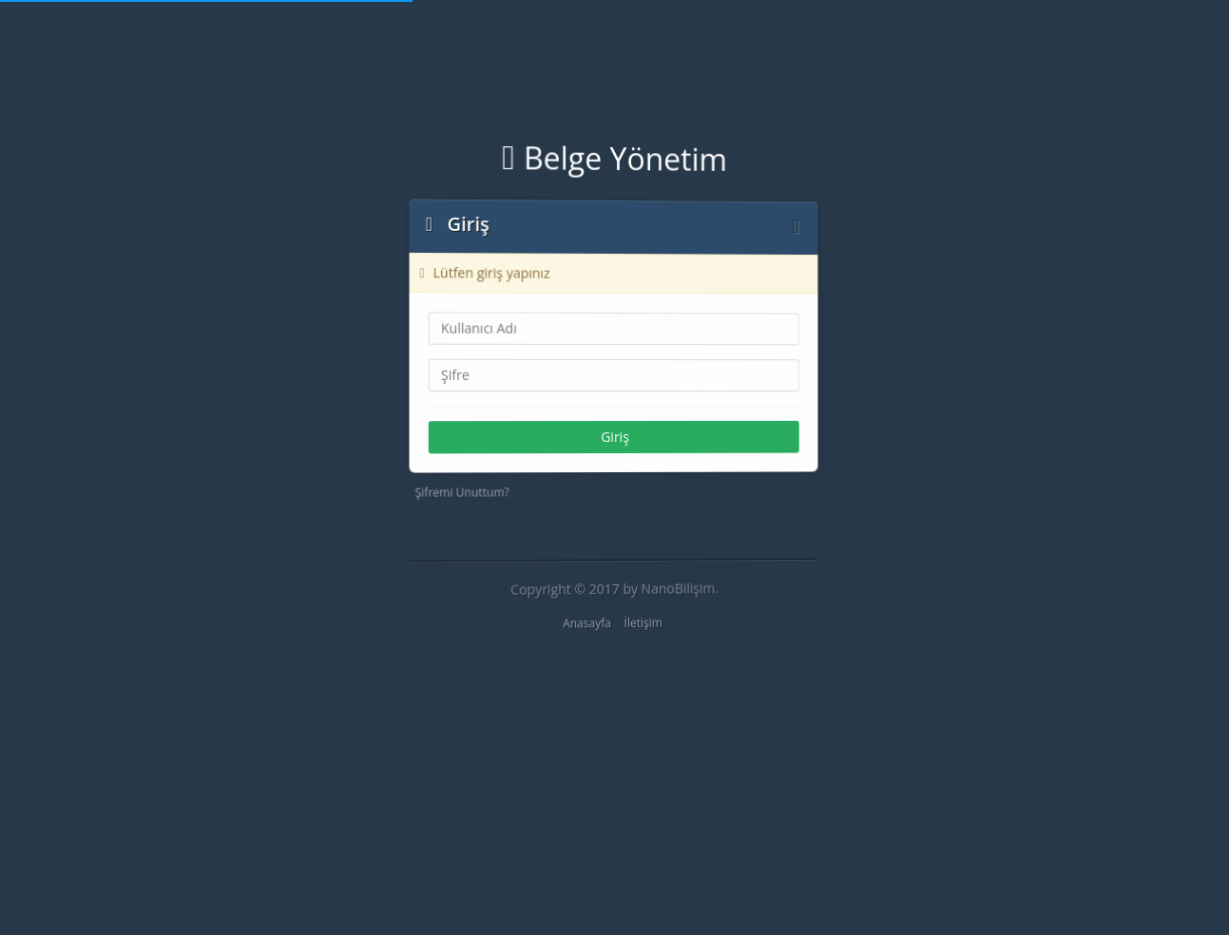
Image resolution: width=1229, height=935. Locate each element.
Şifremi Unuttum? (461, 493)
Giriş (615, 437)
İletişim (643, 622)
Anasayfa (586, 623)
